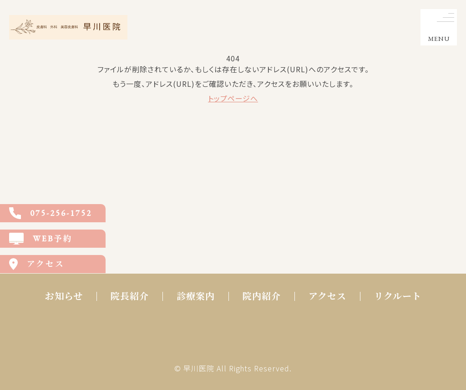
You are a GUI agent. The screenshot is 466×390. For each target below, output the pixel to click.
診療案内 (196, 296)
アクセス (327, 296)
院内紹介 (262, 296)
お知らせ (64, 296)
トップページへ (233, 98)
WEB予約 (41, 239)
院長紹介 (130, 296)
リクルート (397, 296)
